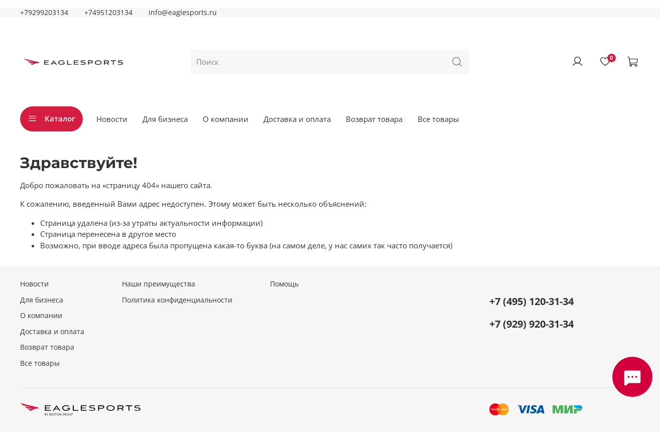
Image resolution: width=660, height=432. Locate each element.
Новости (111, 119)
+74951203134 (108, 12)
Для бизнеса (165, 119)
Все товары (438, 119)
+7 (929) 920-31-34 (531, 324)
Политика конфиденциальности (177, 300)
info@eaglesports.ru (183, 12)
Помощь (284, 284)
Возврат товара (374, 119)
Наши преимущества (158, 284)
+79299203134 (44, 12)
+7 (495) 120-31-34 (531, 301)
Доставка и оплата (297, 119)
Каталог (51, 118)
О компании (225, 119)
